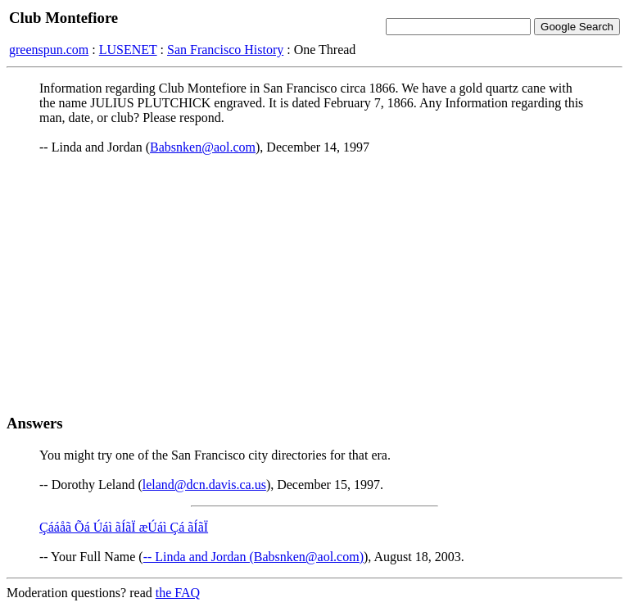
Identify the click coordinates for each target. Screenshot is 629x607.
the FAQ (178, 593)
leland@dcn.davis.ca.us (204, 484)
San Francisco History (225, 50)
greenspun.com (48, 50)
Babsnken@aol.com (203, 147)
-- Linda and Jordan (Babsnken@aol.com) (253, 557)
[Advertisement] (314, 284)
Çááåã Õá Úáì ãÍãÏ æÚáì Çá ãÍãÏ (123, 527)
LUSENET (128, 50)
